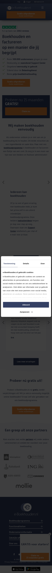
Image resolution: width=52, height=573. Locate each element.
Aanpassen (26, 312)
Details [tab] (26, 263)
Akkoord (26, 305)
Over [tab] (43, 263)
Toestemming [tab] (9, 263)
